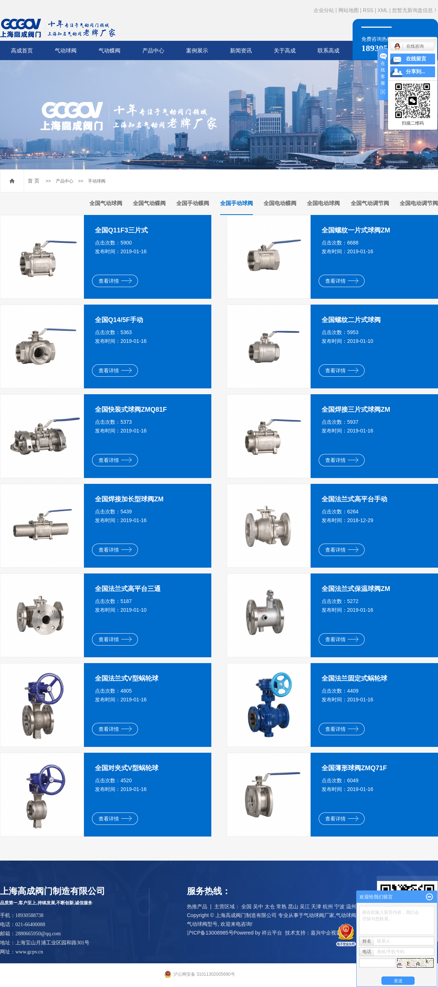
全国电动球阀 (323, 203)
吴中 (258, 906)
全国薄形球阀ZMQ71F (354, 768)
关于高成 (285, 50)
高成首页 (22, 50)
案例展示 (197, 50)
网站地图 (348, 10)
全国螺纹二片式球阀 (351, 320)
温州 (351, 906)
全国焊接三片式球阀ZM (356, 409)
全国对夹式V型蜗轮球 (126, 768)
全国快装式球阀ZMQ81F (131, 409)
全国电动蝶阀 (280, 203)
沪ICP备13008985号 (210, 933)
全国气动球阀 (105, 203)
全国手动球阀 (236, 203)
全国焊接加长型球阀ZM (129, 499)
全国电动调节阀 (419, 203)
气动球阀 (66, 50)
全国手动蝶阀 (192, 203)
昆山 (293, 906)
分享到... (415, 71)
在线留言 (416, 59)
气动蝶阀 (109, 50)
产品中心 (153, 50)
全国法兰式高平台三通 (128, 588)
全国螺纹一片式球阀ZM (356, 230)
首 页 (33, 181)
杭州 (328, 906)
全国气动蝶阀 (149, 203)
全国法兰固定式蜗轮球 (354, 678)
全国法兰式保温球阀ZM (356, 588)
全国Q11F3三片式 (121, 230)
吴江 (305, 906)
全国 (246, 906)
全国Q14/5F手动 (119, 320)
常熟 (281, 906)
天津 (316, 906)
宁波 (339, 906)
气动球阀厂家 (319, 915)
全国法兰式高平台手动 (354, 499)
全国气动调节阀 (370, 203)
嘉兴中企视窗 (326, 933)
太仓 (270, 906)
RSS (368, 10)
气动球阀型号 (202, 924)
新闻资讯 (241, 50)
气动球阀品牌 (351, 915)
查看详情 (115, 281)
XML (382, 10)
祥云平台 (272, 933)
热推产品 (197, 906)
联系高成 (328, 50)
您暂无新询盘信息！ (415, 10)
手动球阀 (96, 181)
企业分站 (324, 10)
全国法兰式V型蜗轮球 (126, 678)
